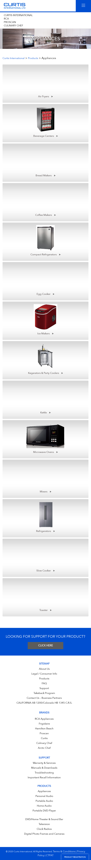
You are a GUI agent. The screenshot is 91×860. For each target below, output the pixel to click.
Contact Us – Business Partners (44, 698)
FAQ (44, 683)
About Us (44, 669)
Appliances (44, 791)
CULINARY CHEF (13, 25)
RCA (6, 18)
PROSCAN (10, 22)
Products (44, 678)
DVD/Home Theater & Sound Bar (44, 819)
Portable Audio (44, 801)
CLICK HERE (45, 645)
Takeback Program (44, 693)
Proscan (44, 733)
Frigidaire (44, 723)
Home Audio (44, 805)
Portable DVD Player (44, 810)
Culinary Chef (44, 743)
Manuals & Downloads (44, 768)
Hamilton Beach (44, 728)
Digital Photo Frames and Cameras (44, 834)
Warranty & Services (44, 763)
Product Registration (75, 857)
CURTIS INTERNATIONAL (18, 15)
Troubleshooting (44, 772)
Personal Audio (44, 796)
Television (44, 824)
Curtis (44, 738)
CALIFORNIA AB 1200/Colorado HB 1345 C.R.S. (44, 702)
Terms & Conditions (64, 851)
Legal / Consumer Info (44, 673)
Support (44, 688)
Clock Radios (44, 829)
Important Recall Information (44, 777)
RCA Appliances (44, 719)
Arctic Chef (44, 748)
